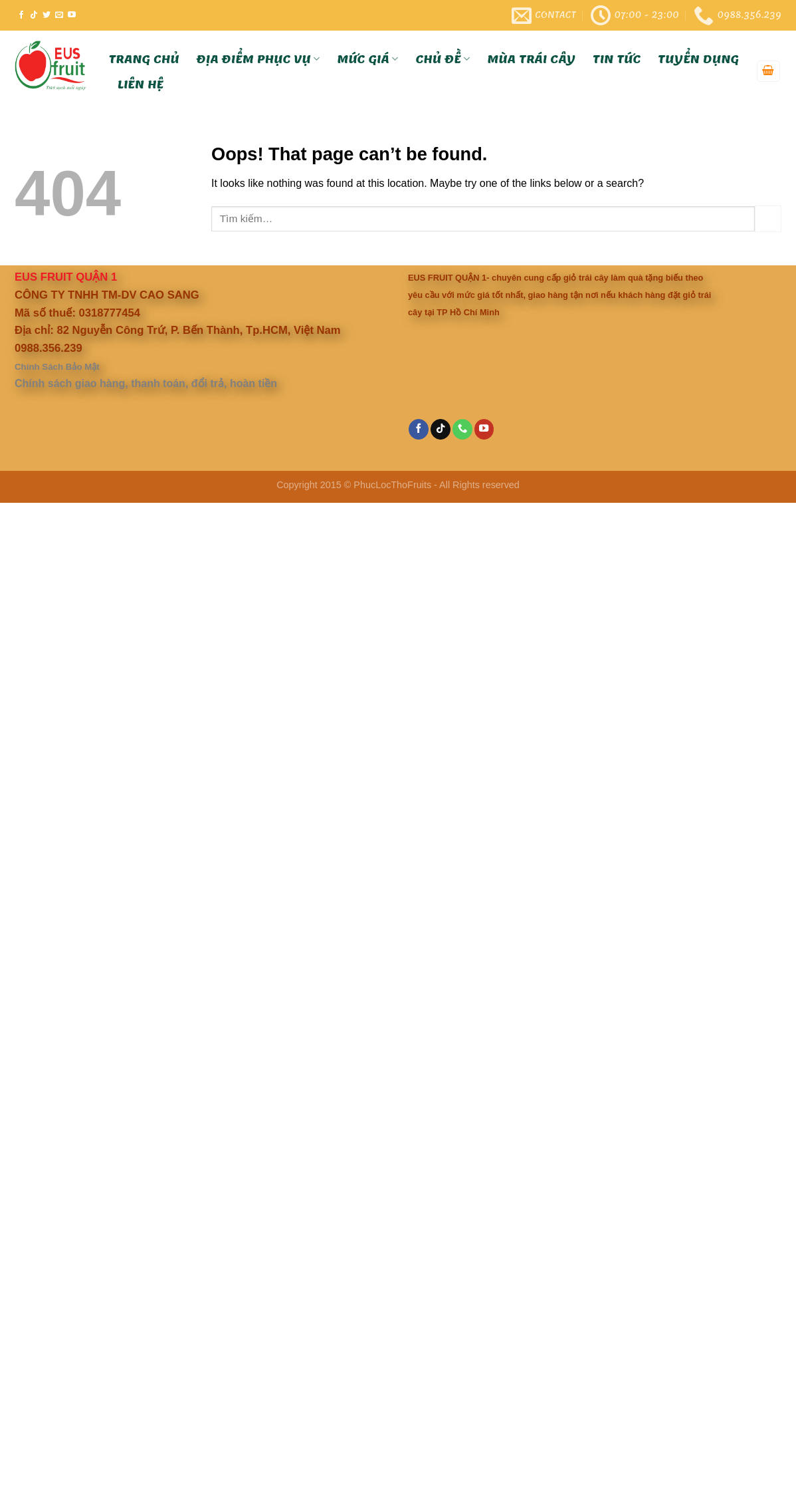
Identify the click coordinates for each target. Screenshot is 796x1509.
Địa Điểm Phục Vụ (258, 59)
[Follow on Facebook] (21, 15)
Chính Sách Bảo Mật (57, 367)
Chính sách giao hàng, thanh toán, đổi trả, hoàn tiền (146, 383)
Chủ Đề (443, 59)
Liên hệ (140, 84)
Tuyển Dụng (699, 59)
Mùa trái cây (532, 59)
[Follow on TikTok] (34, 15)
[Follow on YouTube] (72, 15)
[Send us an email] (59, 15)
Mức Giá (368, 59)
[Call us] (462, 429)
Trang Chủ (144, 59)
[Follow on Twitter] (46, 15)
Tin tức (617, 59)
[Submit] (768, 218)
